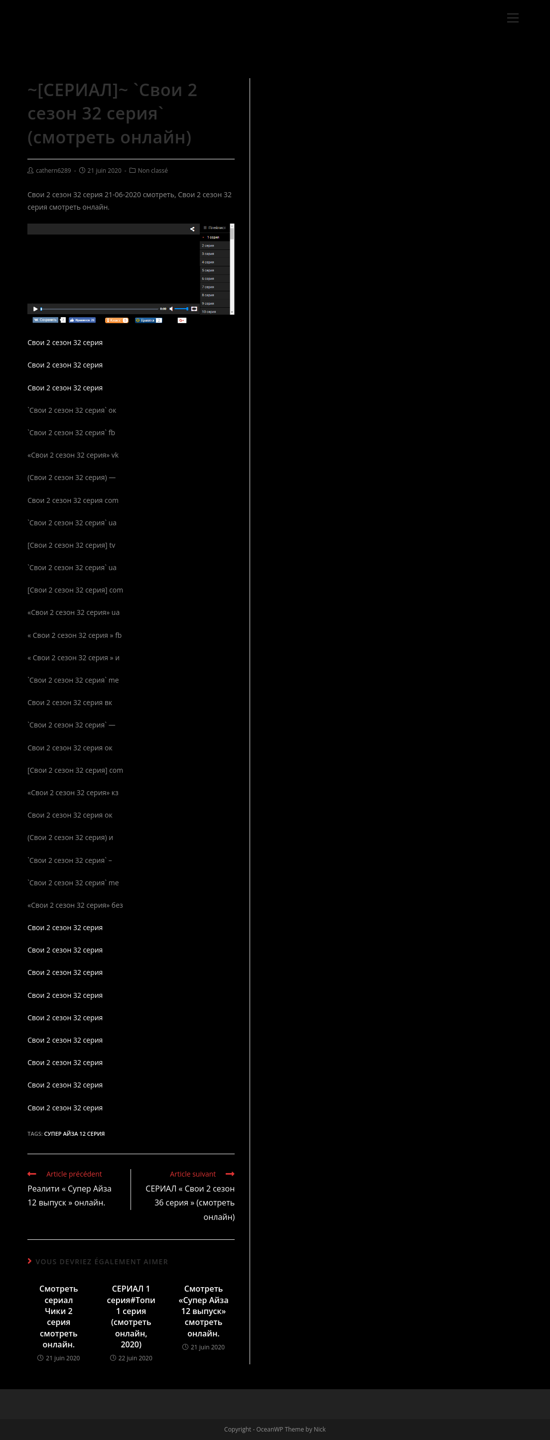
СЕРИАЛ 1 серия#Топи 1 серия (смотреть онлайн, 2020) (131, 1316)
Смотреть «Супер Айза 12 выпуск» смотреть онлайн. (204, 1311)
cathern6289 (53, 170)
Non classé (153, 170)
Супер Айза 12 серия (74, 1133)
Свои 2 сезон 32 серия (65, 342)
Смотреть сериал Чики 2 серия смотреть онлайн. (58, 1316)
